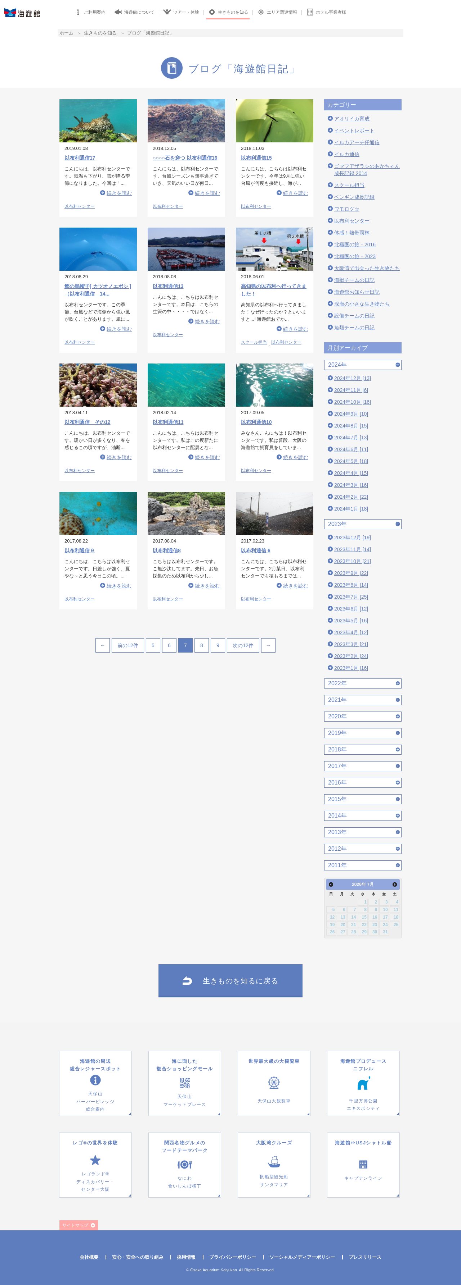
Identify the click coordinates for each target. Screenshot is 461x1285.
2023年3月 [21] (351, 644)
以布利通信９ (79, 550)
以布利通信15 (256, 158)
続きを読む (119, 193)
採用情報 (186, 1257)
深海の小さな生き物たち (362, 304)
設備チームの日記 (354, 316)
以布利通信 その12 (87, 422)
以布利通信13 (168, 286)
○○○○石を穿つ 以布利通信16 (185, 158)
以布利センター (79, 206)
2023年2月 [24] (351, 656)
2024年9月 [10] (351, 414)
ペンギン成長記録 (354, 197)
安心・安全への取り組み (138, 1257)
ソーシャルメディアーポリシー (302, 1257)
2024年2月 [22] (351, 497)
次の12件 (243, 645)
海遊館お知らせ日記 (357, 292)
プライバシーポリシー (232, 1257)
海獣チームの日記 (354, 280)
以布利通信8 (167, 550)
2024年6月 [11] (351, 449)
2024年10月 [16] (352, 402)
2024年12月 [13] (352, 378)
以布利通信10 (256, 422)
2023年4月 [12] (351, 632)
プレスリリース (365, 1257)
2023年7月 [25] (351, 597)
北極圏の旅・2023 (355, 256)
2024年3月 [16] (351, 485)
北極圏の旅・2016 (355, 244)
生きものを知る (100, 33)
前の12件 (127, 645)
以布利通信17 (79, 158)
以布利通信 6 (255, 550)
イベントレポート (354, 130)
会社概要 (89, 1257)
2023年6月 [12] (351, 609)
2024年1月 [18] (351, 509)
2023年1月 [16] (351, 668)
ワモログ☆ (346, 209)
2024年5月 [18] (351, 461)
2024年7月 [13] (351, 437)
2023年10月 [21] (352, 561)
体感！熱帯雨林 (352, 232)
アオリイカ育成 (352, 119)
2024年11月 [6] (351, 390)
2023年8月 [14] (351, 585)
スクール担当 (254, 342)
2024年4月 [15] (351, 473)
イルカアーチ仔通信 (357, 142)
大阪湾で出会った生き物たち (367, 268)
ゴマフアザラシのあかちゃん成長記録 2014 (367, 169)
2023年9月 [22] (351, 573)
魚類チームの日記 (354, 327)
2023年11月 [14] (352, 549)
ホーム (66, 33)
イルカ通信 (346, 154)
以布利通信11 (168, 422)
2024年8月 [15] (351, 426)
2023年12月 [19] (352, 537)
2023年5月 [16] (351, 620)
